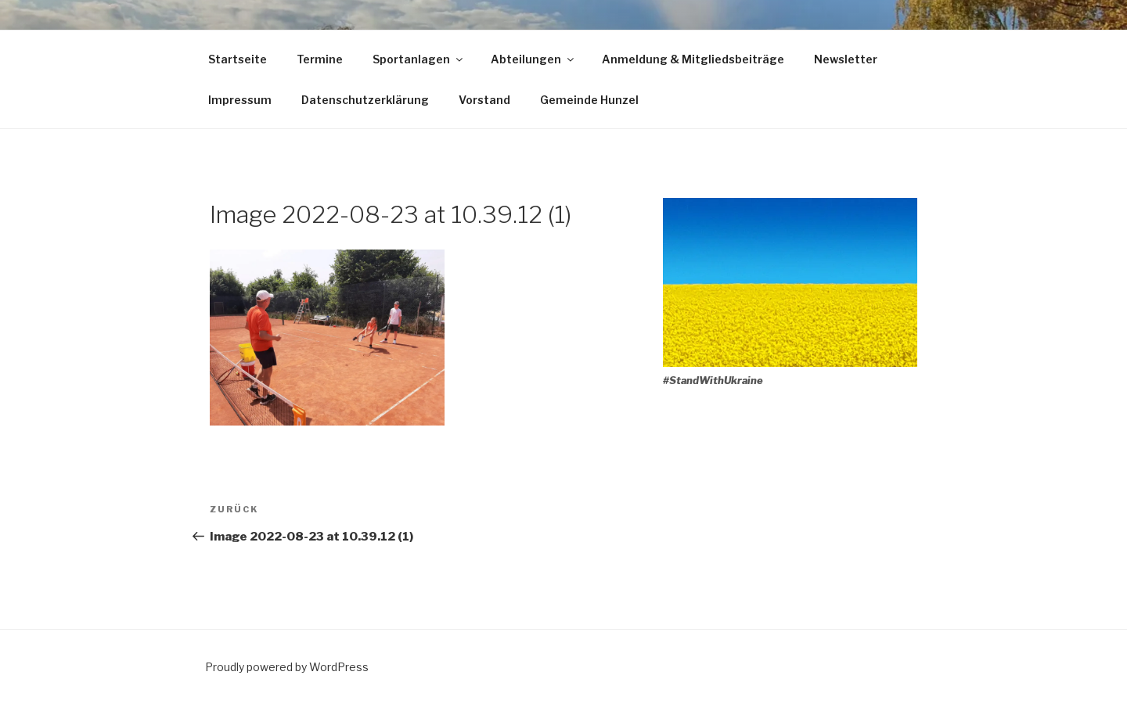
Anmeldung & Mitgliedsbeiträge (693, 59)
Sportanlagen (419, 59)
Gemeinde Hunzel (589, 99)
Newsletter (845, 59)
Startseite (237, 59)
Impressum (240, 99)
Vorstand (484, 99)
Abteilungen (533, 59)
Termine (320, 59)
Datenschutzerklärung (365, 99)
